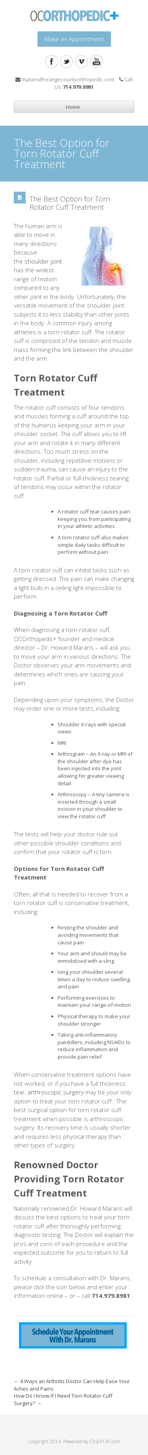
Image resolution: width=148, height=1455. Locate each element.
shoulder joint (43, 261)
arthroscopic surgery (56, 1092)
